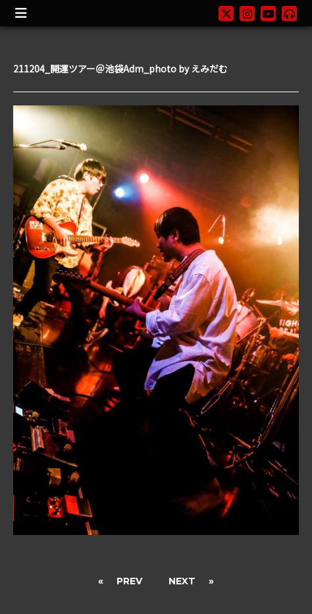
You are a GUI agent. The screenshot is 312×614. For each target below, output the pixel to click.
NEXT (182, 581)
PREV (129, 581)
